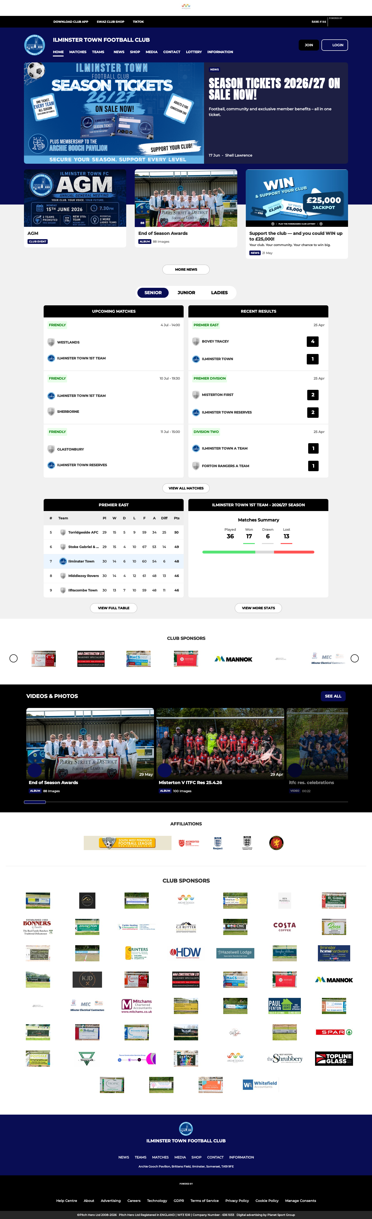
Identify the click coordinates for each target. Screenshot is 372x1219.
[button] (58, 52)
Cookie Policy (267, 1201)
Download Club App (70, 21)
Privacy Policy (237, 1201)
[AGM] (75, 198)
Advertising (111, 1201)
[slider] (35, 802)
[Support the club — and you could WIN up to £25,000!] (297, 198)
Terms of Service (205, 1201)
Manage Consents (300, 1201)
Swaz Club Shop (110, 21)
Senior (153, 292)
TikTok (138, 21)
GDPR (179, 1201)
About (89, 1201)
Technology (157, 1201)
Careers (133, 1201)
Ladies (219, 292)
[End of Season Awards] (186, 198)
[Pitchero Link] (338, 24)
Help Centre (66, 1201)
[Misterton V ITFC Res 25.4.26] (220, 744)
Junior (186, 292)
